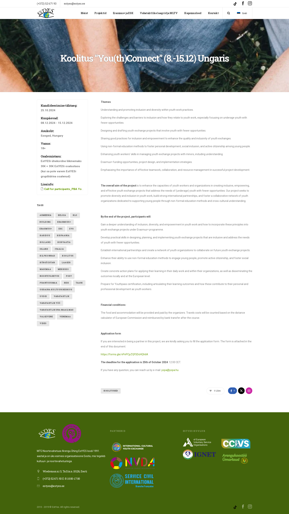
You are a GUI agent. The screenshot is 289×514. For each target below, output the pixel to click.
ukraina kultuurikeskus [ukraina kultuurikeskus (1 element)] (56, 289)
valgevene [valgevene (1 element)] (46, 316)
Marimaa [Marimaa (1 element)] (45, 269)
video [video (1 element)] (43, 323)
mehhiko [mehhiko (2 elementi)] (63, 269)
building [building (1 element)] (45, 222)
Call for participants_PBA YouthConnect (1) (72, 189)
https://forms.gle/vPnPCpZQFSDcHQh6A (124, 354)
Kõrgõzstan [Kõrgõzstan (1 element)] (47, 262)
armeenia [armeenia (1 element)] (45, 215)
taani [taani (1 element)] (79, 283)
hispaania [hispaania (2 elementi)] (63, 235)
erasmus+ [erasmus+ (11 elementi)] (46, 229)
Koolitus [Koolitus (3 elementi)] (68, 256)
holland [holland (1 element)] (45, 242)
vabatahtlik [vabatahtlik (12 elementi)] (62, 296)
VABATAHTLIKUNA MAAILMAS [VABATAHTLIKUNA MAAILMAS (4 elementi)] (57, 310)
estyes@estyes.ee (53, 486)
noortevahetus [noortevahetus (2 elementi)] (49, 276)
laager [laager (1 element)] (66, 262)
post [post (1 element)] (69, 276)
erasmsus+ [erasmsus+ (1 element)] (64, 222)
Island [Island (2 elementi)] (44, 249)
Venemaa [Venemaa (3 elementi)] (65, 316)
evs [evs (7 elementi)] (71, 229)
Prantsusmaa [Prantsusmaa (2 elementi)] (48, 283)
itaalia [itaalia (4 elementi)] (59, 249)
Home (121, 49)
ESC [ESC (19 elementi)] (61, 229)
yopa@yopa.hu (170, 370)
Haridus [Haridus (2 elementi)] (45, 235)
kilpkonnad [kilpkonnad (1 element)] (47, 256)
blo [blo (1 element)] (75, 215)
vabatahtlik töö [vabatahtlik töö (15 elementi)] (50, 303)
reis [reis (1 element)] (66, 283)
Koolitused (111, 391)
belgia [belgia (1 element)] (62, 215)
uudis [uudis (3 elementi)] (43, 296)
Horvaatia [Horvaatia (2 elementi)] (63, 242)
